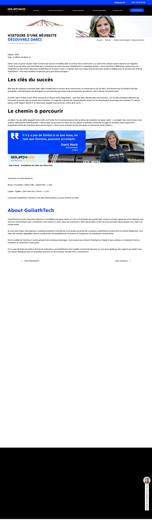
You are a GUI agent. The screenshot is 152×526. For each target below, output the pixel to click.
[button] (120, 2)
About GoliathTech (31, 210)
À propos (36, 10)
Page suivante (121, 261)
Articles (108, 40)
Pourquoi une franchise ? (56, 10)
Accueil (99, 40)
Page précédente (31, 261)
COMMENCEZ (137, 10)
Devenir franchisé (78, 10)
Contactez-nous (118, 10)
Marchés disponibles (99, 10)
